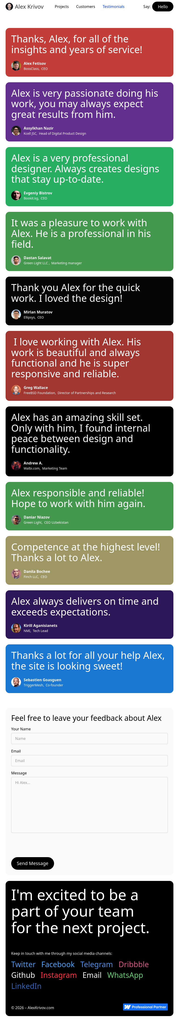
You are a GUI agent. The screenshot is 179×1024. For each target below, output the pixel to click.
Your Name (21, 729)
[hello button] (162, 6)
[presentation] (46, 846)
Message (19, 773)
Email (16, 751)
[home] (25, 6)
